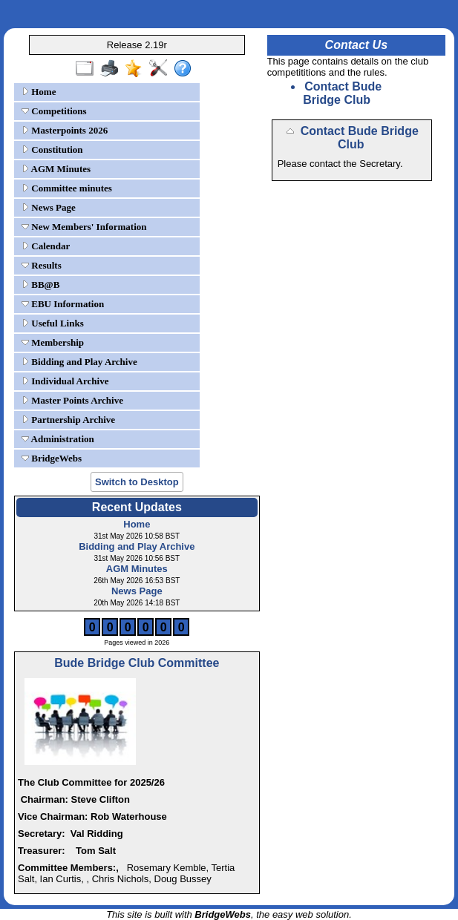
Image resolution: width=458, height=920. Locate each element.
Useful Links (53, 323)
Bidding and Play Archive (79, 361)
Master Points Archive (72, 400)
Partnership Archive (68, 419)
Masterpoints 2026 (65, 130)
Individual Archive (65, 381)
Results (42, 265)
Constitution (52, 149)
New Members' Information (84, 226)
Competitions (54, 110)
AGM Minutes (56, 168)
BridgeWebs (52, 458)
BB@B (40, 284)
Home (39, 91)
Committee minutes (67, 188)
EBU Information (63, 303)
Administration (58, 438)
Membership (53, 342)
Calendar (46, 246)
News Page (49, 207)
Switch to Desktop (137, 481)
